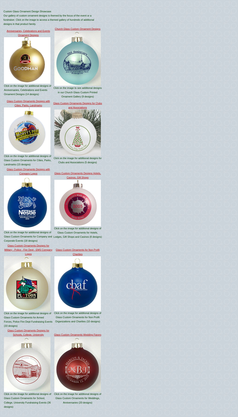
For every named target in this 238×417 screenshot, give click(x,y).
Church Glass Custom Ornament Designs (77, 28)
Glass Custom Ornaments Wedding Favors (77, 334)
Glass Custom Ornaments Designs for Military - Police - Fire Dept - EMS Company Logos (28, 249)
